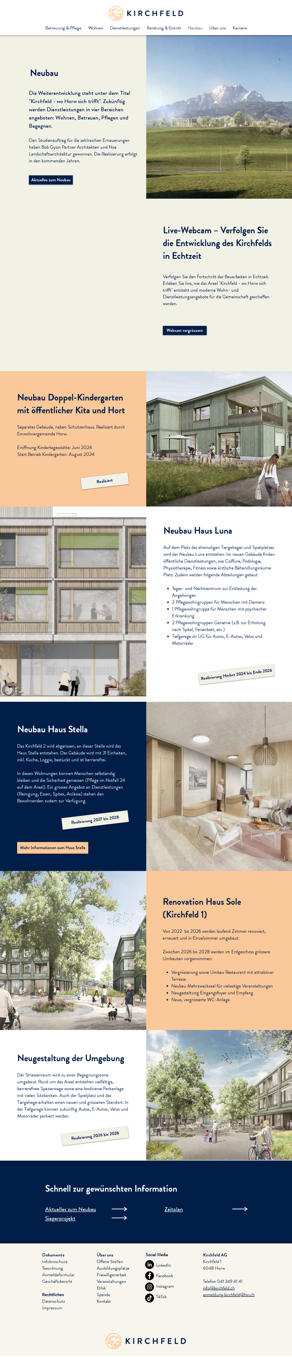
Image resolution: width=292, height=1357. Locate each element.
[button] (105, 481)
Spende (103, 1294)
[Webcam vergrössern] (185, 330)
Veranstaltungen (111, 1281)
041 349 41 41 (229, 1281)
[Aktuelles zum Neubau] (51, 180)
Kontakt (104, 1301)
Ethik (101, 1288)
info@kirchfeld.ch (219, 1288)
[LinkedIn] (149, 1264)
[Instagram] (149, 1286)
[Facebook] (149, 1275)
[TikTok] (149, 1298)
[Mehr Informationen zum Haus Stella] (52, 848)
